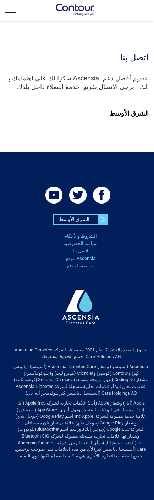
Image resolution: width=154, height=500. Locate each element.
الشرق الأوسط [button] (129, 113)
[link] (24, 9)
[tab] (77, 113)
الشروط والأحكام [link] (80, 236)
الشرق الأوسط (83, 219)
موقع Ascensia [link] (80, 258)
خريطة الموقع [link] (80, 265)
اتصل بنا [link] (80, 251)
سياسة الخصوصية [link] (81, 243)
